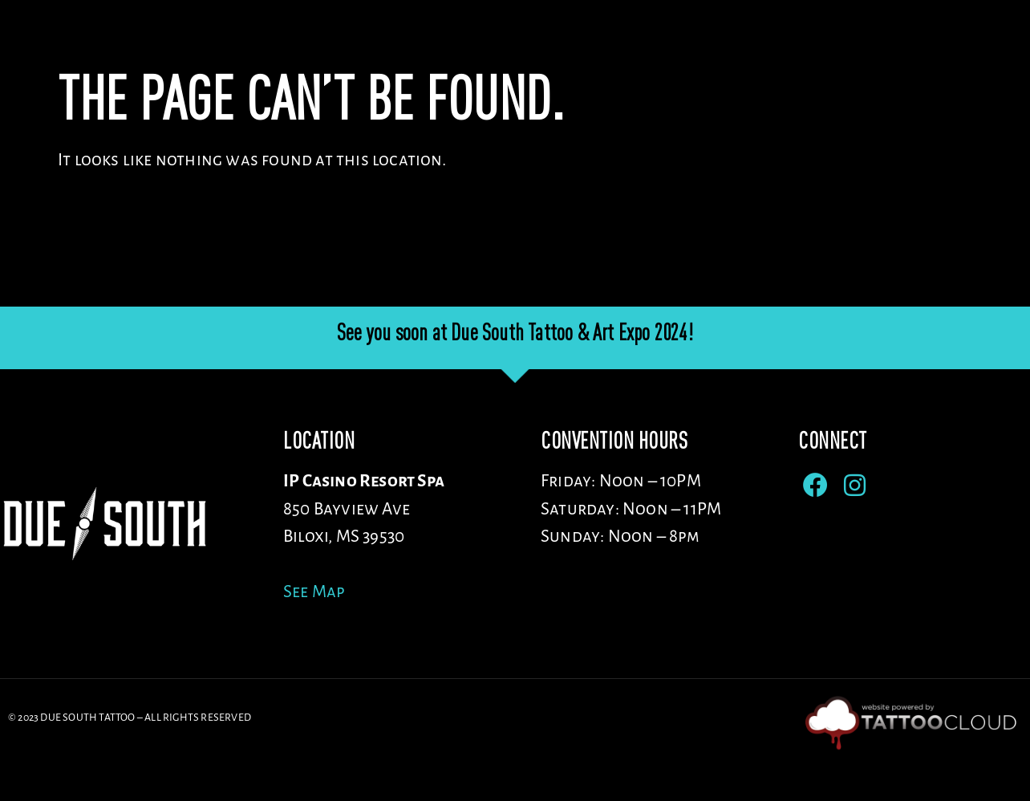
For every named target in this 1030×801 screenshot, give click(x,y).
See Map (314, 633)
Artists (687, 47)
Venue (583, 47)
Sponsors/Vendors (834, 47)
